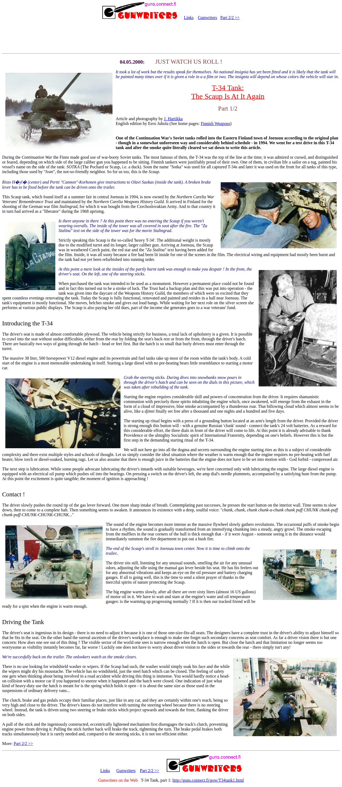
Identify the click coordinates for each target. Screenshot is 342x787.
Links (188, 17)
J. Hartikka (173, 118)
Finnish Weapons (215, 123)
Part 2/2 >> (230, 17)
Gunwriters (207, 17)
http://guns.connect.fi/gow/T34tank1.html (208, 780)
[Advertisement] (171, 37)
